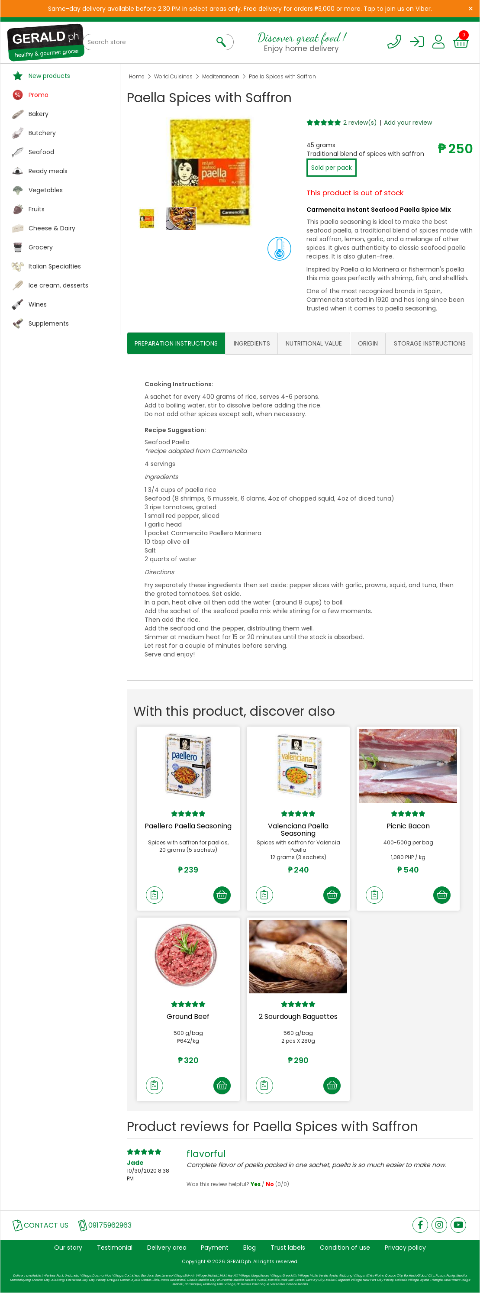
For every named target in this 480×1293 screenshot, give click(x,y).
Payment (215, 1247)
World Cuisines (173, 76)
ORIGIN (368, 343)
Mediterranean (220, 76)
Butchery (42, 133)
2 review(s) (360, 122)
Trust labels (288, 1247)
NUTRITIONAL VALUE (314, 343)
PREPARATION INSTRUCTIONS (176, 343)
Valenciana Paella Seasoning (298, 830)
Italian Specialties (55, 266)
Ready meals (48, 171)
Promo (38, 95)
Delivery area (167, 1247)
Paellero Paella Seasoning (188, 826)
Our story (68, 1247)
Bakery (38, 114)
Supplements (49, 323)
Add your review (408, 122)
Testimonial (114, 1247)
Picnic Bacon (408, 826)
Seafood (41, 152)
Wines (38, 304)
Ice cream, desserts (58, 285)
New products (49, 75)
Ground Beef (188, 1016)
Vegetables (46, 190)
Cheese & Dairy (52, 228)
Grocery (41, 247)
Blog (249, 1247)
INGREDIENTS (252, 343)
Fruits (37, 209)
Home (137, 76)
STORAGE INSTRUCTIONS (430, 343)
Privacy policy (405, 1247)
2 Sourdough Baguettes (298, 1016)
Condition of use (345, 1247)
